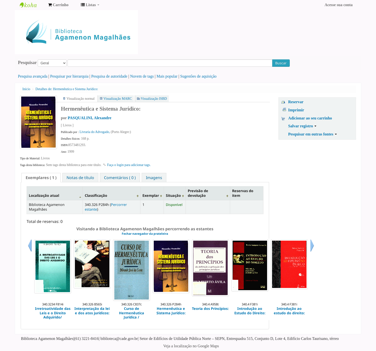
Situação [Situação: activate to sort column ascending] (173, 195)
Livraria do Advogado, (95, 132)
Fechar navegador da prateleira (145, 234)
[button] (58, 5)
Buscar (281, 63)
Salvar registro (302, 126)
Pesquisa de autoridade (109, 76)
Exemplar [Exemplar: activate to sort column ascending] (150, 195)
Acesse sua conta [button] (339, 5)
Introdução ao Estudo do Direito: (249, 310)
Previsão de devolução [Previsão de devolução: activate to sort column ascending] (198, 193)
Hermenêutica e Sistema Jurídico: (66, 89)
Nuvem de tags (142, 76)
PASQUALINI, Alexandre (89, 118)
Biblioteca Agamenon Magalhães (32, 5)
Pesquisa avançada (33, 76)
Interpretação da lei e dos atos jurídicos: (92, 310)
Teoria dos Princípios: (210, 308)
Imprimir (296, 110)
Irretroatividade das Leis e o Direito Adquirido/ (52, 312)
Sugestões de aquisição (198, 76)
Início (26, 89)
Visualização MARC (117, 98)
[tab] (41, 177)
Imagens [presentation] (154, 177)
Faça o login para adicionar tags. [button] (129, 165)
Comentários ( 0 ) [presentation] (120, 177)
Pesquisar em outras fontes (312, 134)
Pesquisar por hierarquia (69, 76)
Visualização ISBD (154, 98)
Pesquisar (27, 62)
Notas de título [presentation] (80, 177)
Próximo (312, 251)
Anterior (30, 251)
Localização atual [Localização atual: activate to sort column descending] (44, 195)
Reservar (295, 102)
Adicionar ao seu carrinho (310, 118)
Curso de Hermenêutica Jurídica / (131, 312)
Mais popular (166, 76)
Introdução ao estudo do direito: (289, 310)
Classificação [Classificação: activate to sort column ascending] (96, 195)
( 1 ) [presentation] (41, 177)
